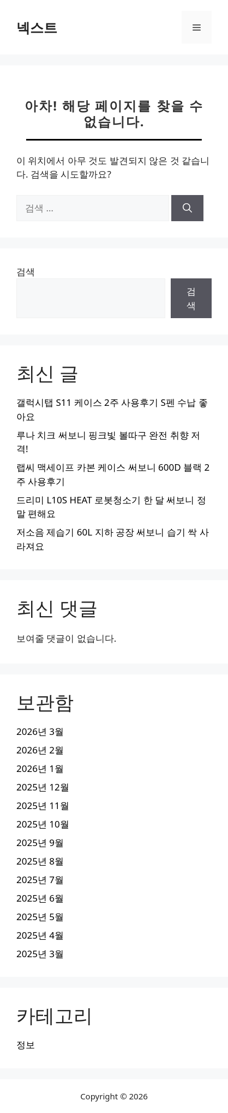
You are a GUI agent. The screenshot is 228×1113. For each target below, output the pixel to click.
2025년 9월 (40, 842)
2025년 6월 (40, 898)
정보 (25, 1044)
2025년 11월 (42, 805)
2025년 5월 (40, 916)
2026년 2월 (40, 750)
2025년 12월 (42, 787)
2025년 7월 (40, 879)
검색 (25, 271)
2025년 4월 (40, 935)
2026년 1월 (40, 768)
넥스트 (36, 27)
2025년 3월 (40, 953)
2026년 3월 (40, 731)
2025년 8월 (40, 861)
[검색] (187, 208)
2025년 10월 (42, 824)
